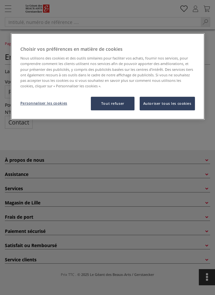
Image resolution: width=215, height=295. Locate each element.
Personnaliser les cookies (43, 103)
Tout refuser (112, 103)
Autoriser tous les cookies (167, 103)
